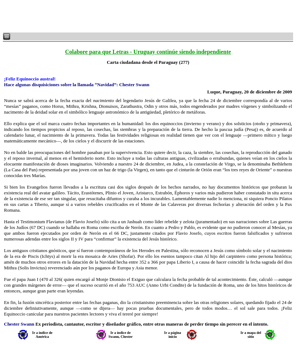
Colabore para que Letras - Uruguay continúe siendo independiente (148, 52)
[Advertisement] (90, 16)
